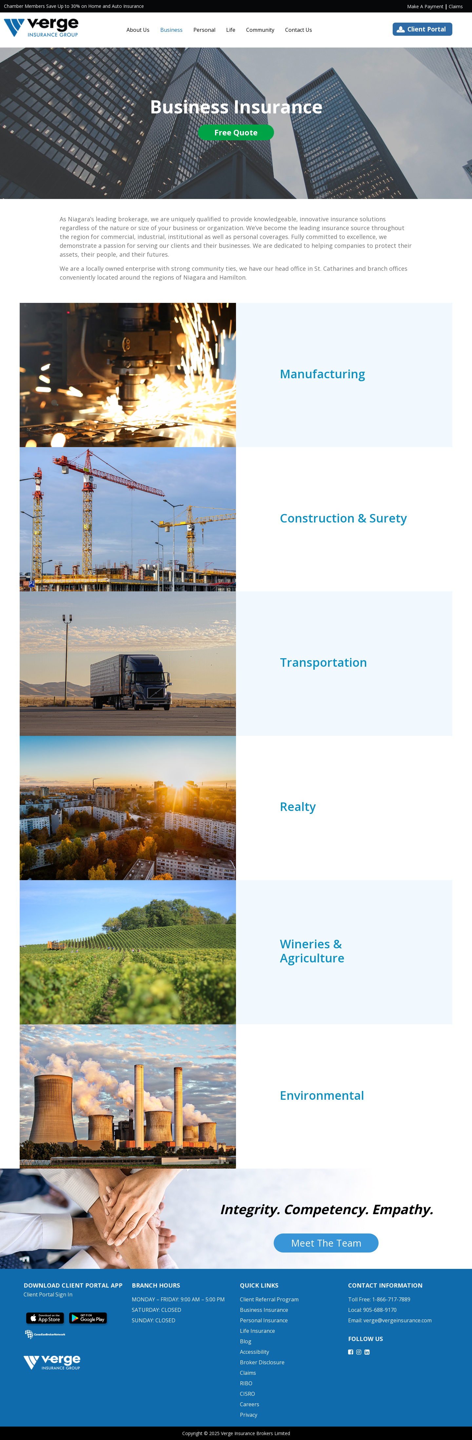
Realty (298, 807)
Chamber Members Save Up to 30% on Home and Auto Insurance (74, 6)
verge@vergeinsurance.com (398, 1320)
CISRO (247, 1393)
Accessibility (254, 1351)
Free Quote (236, 133)
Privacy (248, 1414)
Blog (245, 1341)
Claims (456, 6)
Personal (204, 29)
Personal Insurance (264, 1320)
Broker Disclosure (262, 1362)
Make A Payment (425, 6)
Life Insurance (257, 1330)
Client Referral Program (269, 1299)
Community (260, 29)
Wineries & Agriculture (312, 951)
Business (171, 29)
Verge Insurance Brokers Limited (255, 1433)
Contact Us (298, 29)
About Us (138, 29)
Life (230, 29)
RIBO (246, 1383)
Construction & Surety (343, 518)
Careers (249, 1404)
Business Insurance (264, 1309)
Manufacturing (322, 374)
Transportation (323, 662)
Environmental (322, 1095)
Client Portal (426, 29)
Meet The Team (326, 1243)
